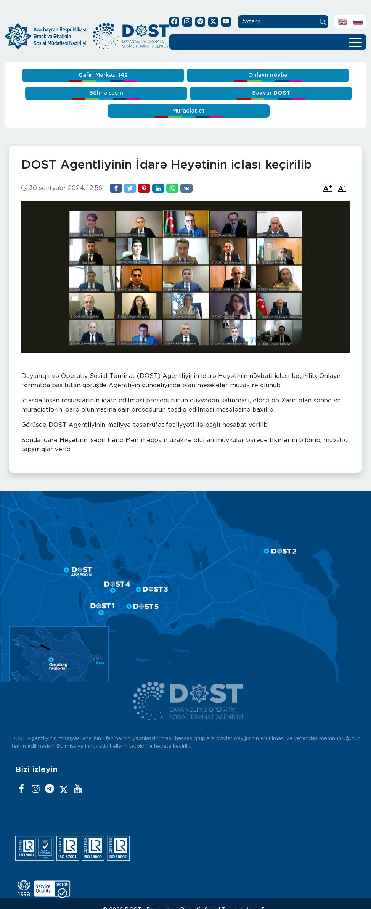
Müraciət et (188, 110)
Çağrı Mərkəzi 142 (103, 74)
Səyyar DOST (271, 92)
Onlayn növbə (267, 74)
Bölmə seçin (106, 92)
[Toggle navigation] (355, 42)
